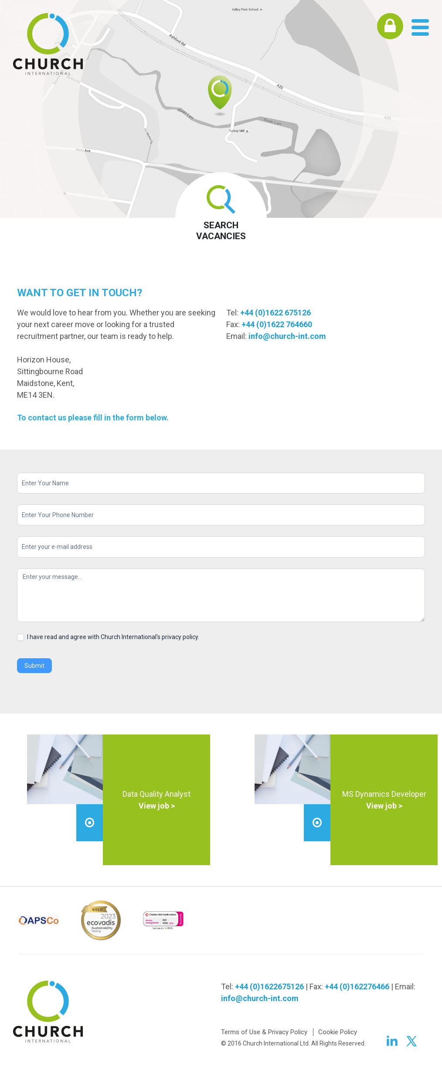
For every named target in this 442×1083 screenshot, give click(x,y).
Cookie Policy (337, 1032)
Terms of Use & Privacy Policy (264, 1032)
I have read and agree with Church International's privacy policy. (108, 637)
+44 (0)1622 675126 (275, 312)
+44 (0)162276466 (357, 986)
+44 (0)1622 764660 (276, 324)
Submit (34, 665)
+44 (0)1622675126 (269, 986)
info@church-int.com (287, 336)
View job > (157, 805)
